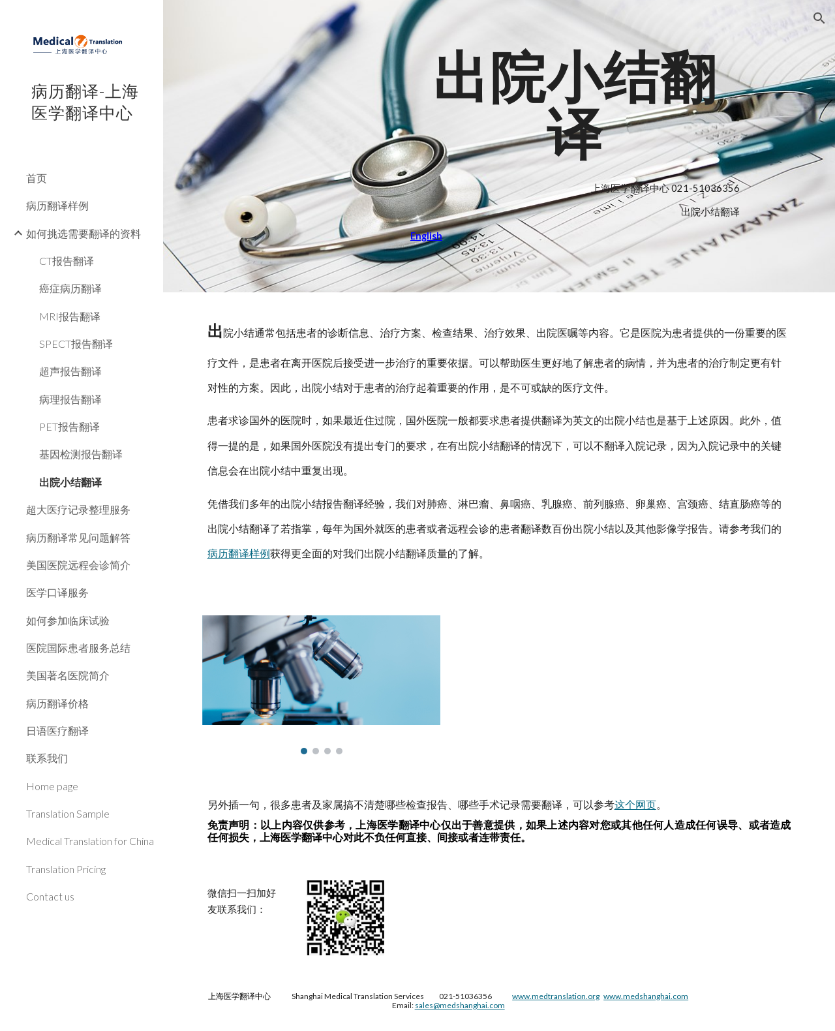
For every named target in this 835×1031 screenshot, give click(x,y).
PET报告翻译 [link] (69, 426)
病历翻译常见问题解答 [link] (78, 537)
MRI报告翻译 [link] (69, 316)
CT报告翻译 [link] (66, 260)
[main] (575, 105)
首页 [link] (36, 178)
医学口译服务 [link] (57, 592)
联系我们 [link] (47, 758)
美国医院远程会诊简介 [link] (78, 565)
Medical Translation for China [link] (90, 841)
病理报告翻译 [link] (70, 399)
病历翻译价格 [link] (57, 703)
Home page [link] (52, 786)
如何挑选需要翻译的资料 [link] (83, 233)
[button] (819, 18)
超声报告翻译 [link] (70, 371)
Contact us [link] (50, 896)
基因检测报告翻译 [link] (81, 454)
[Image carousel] (321, 684)
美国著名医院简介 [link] (68, 675)
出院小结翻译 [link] (70, 482)
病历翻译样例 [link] (57, 205)
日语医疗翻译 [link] (57, 730)
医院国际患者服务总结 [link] (78, 647)
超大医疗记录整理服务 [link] (78, 509)
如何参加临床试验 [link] (68, 620)
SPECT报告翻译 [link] (76, 343)
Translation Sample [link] (68, 813)
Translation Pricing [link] (66, 869)
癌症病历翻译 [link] (70, 288)
